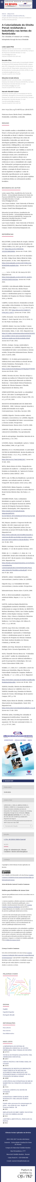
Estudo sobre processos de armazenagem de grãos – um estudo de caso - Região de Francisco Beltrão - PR (17, 1105)
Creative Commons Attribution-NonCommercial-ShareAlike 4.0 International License (18, 877)
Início (4, 14)
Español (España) (8, 1012)
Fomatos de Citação (11, 826)
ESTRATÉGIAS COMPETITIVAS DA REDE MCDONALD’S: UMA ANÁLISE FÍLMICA (16, 1097)
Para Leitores (7, 1028)
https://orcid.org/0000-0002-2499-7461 (11, 103)
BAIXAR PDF (9, 781)
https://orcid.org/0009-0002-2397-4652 (11, 56)
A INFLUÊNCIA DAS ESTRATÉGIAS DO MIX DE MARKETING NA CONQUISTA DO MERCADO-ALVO (18, 1083)
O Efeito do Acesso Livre (12, 940)
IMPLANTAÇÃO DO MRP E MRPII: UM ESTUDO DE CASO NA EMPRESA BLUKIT (18, 1113)
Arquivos (10, 14)
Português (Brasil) (8, 1015)
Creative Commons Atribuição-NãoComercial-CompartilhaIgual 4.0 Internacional (18, 955)
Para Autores (7, 1030)
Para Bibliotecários (8, 1033)
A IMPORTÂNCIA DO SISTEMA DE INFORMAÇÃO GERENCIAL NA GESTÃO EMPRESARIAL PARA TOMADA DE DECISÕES (17, 1048)
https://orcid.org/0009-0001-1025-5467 (11, 87)
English (5, 1009)
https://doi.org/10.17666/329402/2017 (14, 459)
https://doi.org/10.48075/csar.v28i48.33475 (19, 109)
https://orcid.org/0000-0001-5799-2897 (11, 74)
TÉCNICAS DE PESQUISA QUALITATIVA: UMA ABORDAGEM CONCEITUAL (17, 1056)
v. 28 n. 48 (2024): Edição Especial (13, 16)
